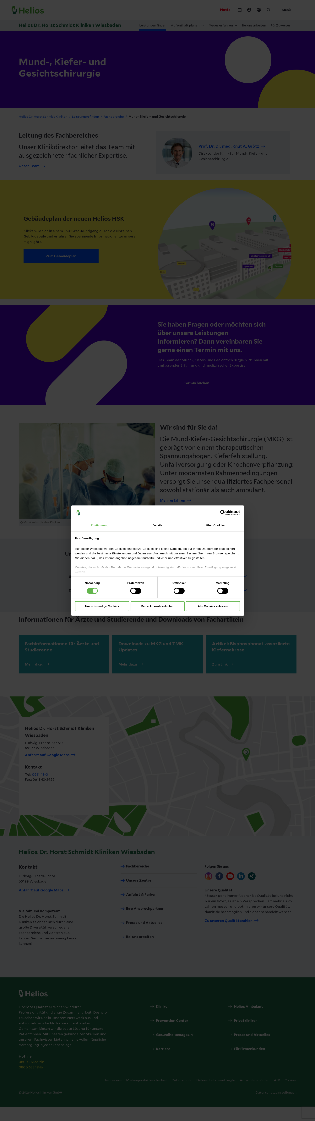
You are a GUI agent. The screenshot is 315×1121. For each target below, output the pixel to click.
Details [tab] (157, 525)
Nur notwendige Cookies (102, 606)
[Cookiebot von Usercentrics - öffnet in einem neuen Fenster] (223, 513)
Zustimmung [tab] (99, 525)
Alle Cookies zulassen (213, 606)
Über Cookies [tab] (215, 525)
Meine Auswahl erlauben (157, 606)
